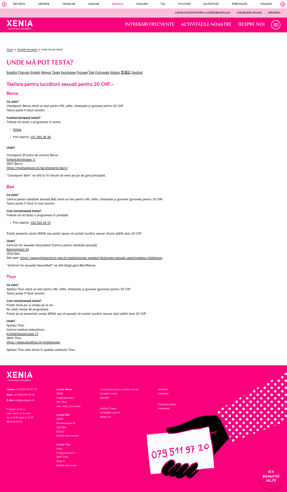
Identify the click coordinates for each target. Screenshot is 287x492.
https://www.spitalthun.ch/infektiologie (33, 342)
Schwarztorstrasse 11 (21, 159)
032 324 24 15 (40, 222)
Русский (184, 4)
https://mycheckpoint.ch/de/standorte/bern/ (37, 168)
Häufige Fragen (108, 408)
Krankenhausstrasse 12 (22, 334)
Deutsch (19, 4)
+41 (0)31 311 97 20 (26, 389)
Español (44, 4)
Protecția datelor (167, 404)
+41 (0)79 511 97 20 (24, 395)
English (142, 4)
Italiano (266, 4)
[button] (275, 25)
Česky (56, 72)
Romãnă (117, 4)
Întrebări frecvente (149, 25)
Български (211, 4)
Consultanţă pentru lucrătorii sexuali (202, 13)
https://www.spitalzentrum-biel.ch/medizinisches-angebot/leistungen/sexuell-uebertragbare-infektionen (91, 258)
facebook (163, 389)
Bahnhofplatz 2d (18, 249)
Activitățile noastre (206, 25)
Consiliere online (249, 13)
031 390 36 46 (41, 137)
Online (17, 129)
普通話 (126, 72)
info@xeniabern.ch (25, 400)
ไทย (163, 4)
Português (239, 4)
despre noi (251, 25)
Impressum (164, 408)
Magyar (93, 4)
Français (69, 4)
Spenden (274, 13)
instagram (163, 393)
